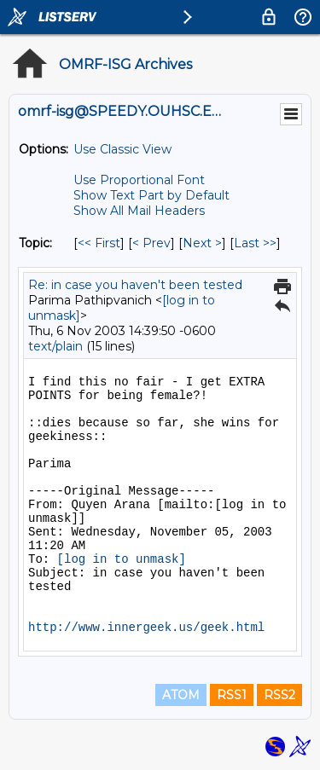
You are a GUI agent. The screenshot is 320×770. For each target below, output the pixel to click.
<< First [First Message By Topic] (99, 243)
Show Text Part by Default (151, 195)
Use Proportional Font (139, 180)
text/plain (55, 346)
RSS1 (232, 695)
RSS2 (279, 695)
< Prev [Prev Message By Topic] (151, 243)
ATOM (181, 695)
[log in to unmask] (121, 559)
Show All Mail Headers (139, 210)
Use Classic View (122, 149)
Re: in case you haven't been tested (135, 284)
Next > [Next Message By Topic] (202, 243)
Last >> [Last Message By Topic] (255, 243)
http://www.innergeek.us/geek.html (146, 627)
